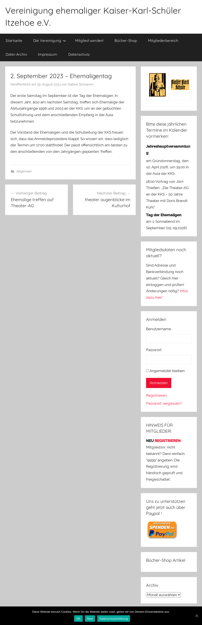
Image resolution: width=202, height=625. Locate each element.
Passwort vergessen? (164, 403)
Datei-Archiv (16, 54)
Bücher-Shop (126, 40)
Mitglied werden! (89, 40)
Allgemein (24, 171)
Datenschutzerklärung (113, 618)
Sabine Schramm (81, 84)
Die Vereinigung (49, 40)
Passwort (154, 350)
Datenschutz (79, 54)
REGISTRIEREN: (168, 441)
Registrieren (156, 395)
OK (78, 618)
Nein (90, 618)
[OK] (196, 616)
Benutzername (158, 329)
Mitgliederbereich (163, 40)
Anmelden (159, 383)
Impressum (47, 54)
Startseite (14, 40)
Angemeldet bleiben (167, 371)
